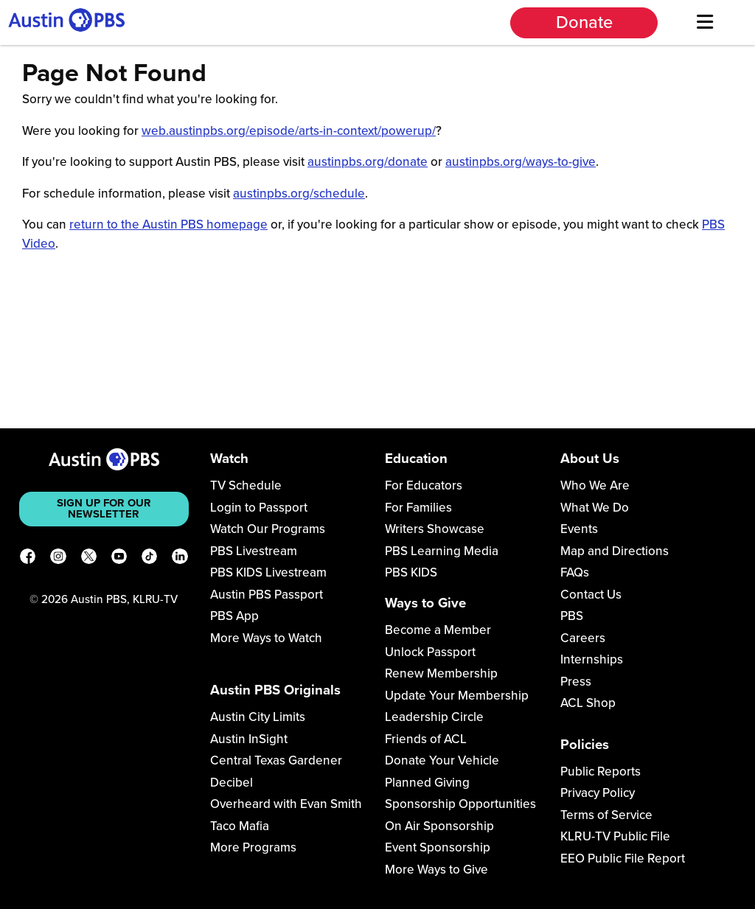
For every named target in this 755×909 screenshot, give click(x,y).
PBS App (234, 616)
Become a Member (438, 630)
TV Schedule (246, 485)
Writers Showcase (434, 529)
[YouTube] (119, 559)
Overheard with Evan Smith (286, 804)
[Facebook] (28, 559)
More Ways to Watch (266, 638)
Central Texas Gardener (276, 760)
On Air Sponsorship (439, 826)
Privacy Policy (597, 793)
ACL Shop (588, 703)
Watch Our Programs (267, 529)
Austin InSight (249, 739)
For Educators (423, 485)
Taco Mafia (239, 826)
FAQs (574, 572)
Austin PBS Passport (266, 594)
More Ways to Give (436, 869)
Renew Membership (441, 673)
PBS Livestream (253, 551)
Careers (582, 638)
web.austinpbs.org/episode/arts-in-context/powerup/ (289, 131)
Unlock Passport (430, 652)
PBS (571, 616)
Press (575, 681)
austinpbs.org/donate (367, 162)
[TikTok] (149, 559)
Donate (584, 22)
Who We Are (595, 485)
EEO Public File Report (622, 858)
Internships (591, 659)
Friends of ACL (426, 739)
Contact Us (591, 594)
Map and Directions (614, 551)
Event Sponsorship (437, 847)
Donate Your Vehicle (442, 760)
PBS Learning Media (441, 551)
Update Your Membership (457, 695)
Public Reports (600, 771)
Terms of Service (606, 815)
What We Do (594, 507)
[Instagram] (58, 559)
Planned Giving (427, 782)
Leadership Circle (434, 717)
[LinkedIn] (179, 559)
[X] (89, 559)
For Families (418, 507)
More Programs (253, 847)
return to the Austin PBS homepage (168, 224)
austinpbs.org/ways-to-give (520, 162)
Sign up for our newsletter (104, 508)
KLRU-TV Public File (615, 836)
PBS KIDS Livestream (268, 572)
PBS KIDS (411, 572)
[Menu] (704, 22)
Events (579, 529)
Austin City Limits (257, 717)
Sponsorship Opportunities (460, 804)
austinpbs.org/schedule (299, 193)
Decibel (231, 782)
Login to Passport (258, 507)
